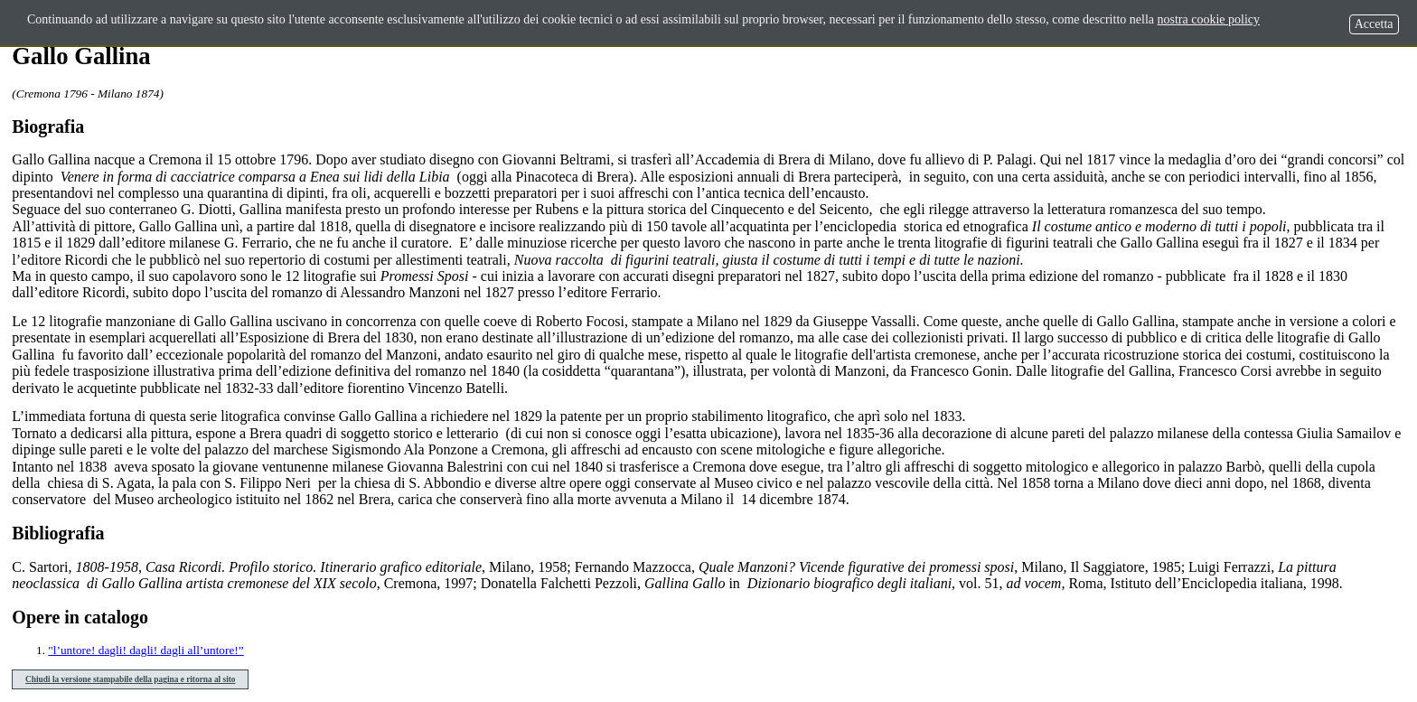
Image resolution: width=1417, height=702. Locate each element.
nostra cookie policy (1209, 19)
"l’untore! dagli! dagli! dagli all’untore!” (145, 650)
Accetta (1374, 24)
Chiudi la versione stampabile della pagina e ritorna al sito (130, 679)
